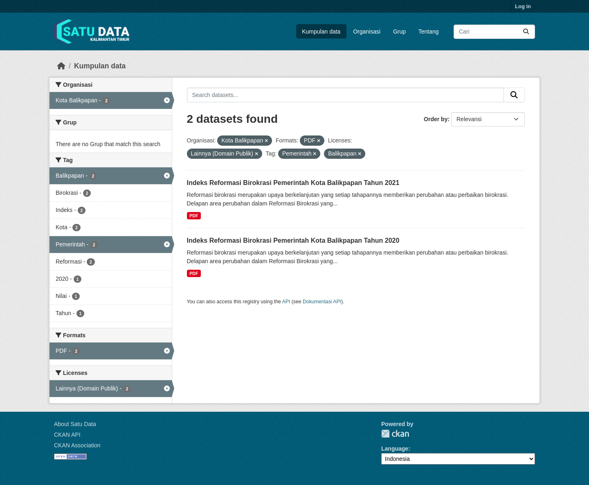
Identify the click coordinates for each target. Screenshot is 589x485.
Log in (523, 6)
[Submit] (526, 32)
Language (394, 448)
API (286, 302)
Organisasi (366, 31)
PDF (193, 215)
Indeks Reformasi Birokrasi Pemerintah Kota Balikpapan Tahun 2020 (293, 240)
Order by (435, 119)
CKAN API (67, 434)
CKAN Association (77, 445)
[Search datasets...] (494, 32)
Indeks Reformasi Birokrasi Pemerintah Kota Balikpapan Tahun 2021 (293, 182)
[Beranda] (61, 66)
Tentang (428, 31)
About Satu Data (75, 424)
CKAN (395, 433)
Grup (399, 31)
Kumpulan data (321, 31)
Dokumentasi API (322, 302)
